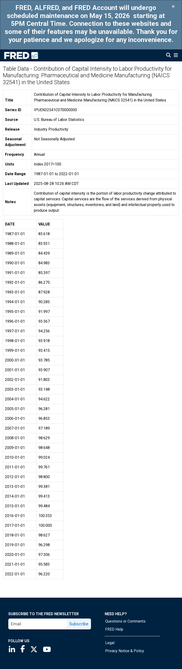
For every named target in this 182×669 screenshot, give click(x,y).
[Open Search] (168, 55)
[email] (38, 624)
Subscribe (78, 623)
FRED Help (114, 629)
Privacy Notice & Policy (124, 651)
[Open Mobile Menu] (176, 55)
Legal (109, 643)
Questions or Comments (125, 621)
